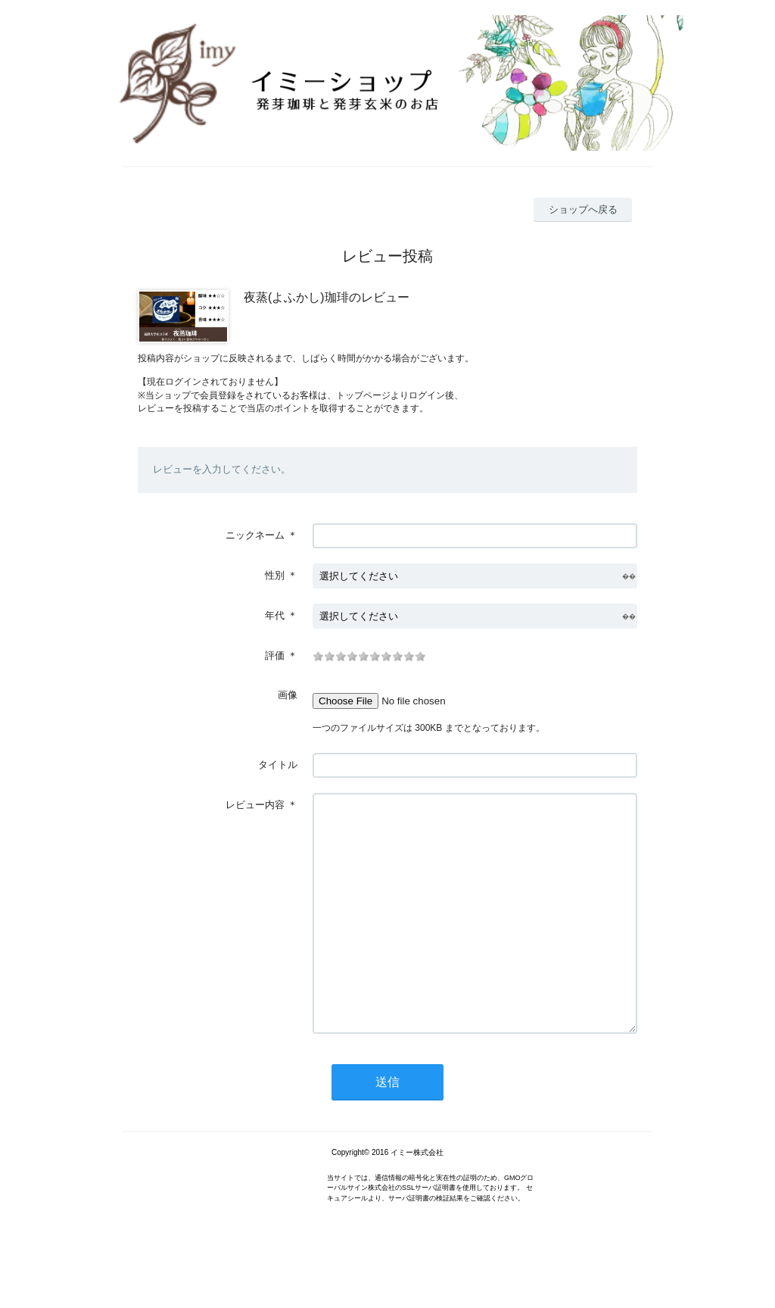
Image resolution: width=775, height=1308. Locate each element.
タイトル (277, 764)
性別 (275, 575)
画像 (287, 695)
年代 (275, 615)
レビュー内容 (255, 804)
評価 (275, 655)
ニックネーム (255, 535)
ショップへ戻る (583, 209)
